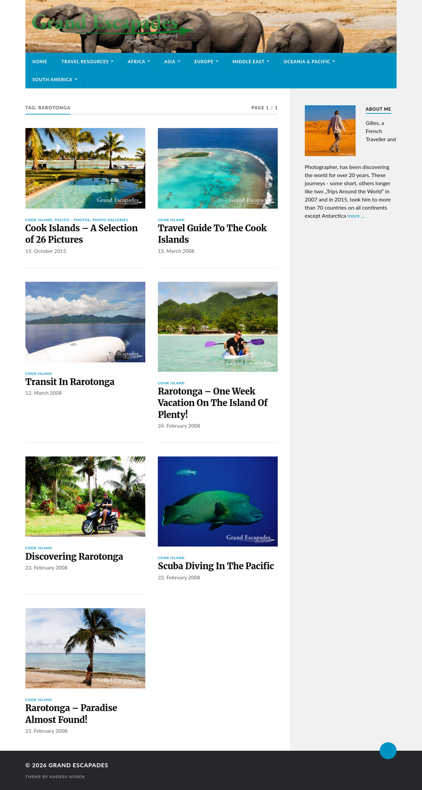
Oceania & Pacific (306, 61)
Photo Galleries (110, 220)
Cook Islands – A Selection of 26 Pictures (81, 234)
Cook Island (38, 220)
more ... (356, 215)
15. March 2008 (176, 251)
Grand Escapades (78, 765)
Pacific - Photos (72, 220)
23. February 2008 (46, 567)
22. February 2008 (179, 577)
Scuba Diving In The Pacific (216, 566)
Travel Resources (85, 61)
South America (52, 79)
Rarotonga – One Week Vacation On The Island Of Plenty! (213, 403)
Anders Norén (67, 776)
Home (40, 61)
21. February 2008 (46, 731)
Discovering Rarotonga (74, 556)
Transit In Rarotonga (69, 382)
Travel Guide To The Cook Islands (212, 234)
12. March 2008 (43, 393)
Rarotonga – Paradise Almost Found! (71, 714)
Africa (136, 61)
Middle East (249, 61)
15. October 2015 (45, 251)
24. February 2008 (179, 426)
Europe (204, 61)
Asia (169, 61)
